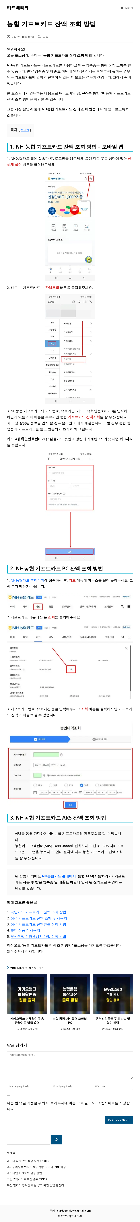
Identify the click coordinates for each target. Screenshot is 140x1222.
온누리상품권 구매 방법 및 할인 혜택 (113, 1021)
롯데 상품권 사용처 (25, 930)
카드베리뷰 (18, 7)
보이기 (25, 130)
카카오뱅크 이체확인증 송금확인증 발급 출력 (27, 1021)
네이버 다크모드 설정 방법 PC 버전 (28, 1161)
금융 (45, 37)
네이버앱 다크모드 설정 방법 (24, 1173)
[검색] (56, 1140)
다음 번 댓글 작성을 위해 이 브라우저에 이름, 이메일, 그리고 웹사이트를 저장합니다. (68, 1106)
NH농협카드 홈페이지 (27, 580)
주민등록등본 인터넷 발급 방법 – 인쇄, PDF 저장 (36, 1167)
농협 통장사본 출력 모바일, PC (70, 1021)
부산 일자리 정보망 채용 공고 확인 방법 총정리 (35, 1185)
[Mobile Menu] (127, 7)
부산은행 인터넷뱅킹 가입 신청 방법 (38, 936)
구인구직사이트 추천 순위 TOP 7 (27, 1179)
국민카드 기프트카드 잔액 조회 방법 (38, 912)
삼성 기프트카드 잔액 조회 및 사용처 (39, 918)
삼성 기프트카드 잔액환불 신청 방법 (38, 924)
